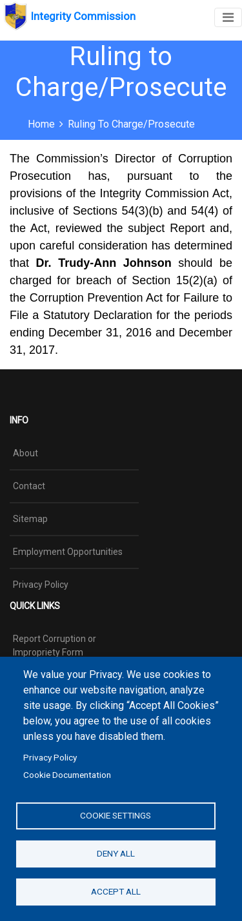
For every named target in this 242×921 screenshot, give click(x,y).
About (25, 453)
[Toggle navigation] (228, 17)
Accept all (116, 891)
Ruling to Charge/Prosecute (131, 124)
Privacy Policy (50, 757)
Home (41, 124)
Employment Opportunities (68, 552)
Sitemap (30, 519)
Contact (29, 486)
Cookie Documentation (67, 775)
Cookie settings (115, 815)
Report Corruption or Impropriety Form (54, 645)
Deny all (116, 853)
